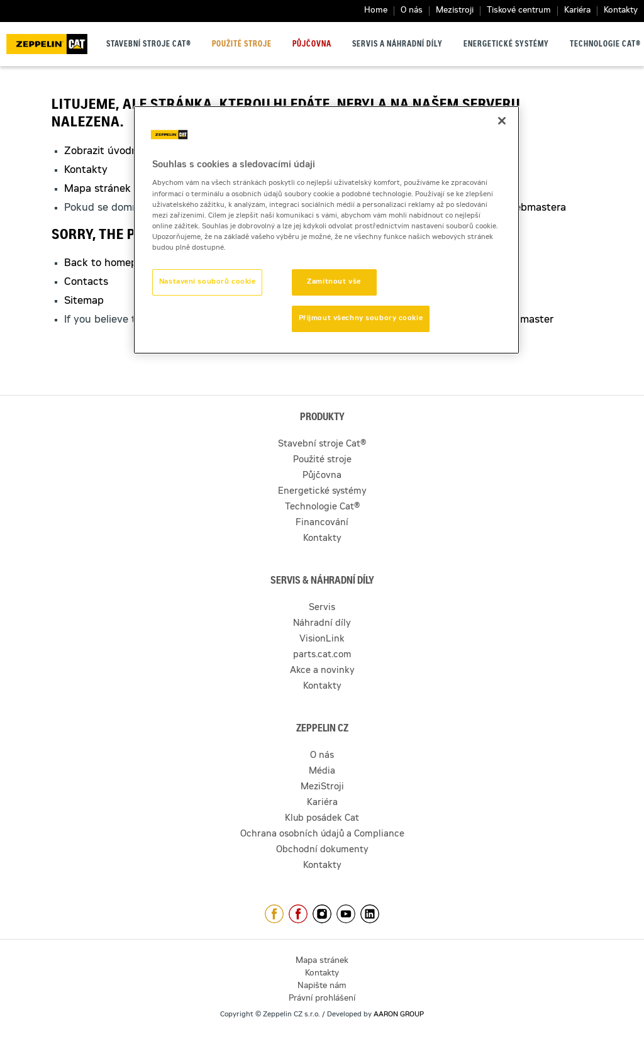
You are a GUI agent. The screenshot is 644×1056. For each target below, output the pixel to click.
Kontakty (621, 11)
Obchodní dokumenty (322, 850)
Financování (322, 523)
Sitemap (84, 301)
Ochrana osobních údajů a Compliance (322, 834)
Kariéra (577, 11)
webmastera (536, 208)
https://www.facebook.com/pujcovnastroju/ (298, 913)
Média (322, 771)
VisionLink (322, 639)
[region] (326, 230)
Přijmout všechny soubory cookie (361, 318)
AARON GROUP (399, 1014)
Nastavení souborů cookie (207, 282)
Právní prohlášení (322, 999)
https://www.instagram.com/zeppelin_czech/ (322, 913)
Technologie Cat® (605, 44)
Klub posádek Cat (322, 818)
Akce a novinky (322, 671)
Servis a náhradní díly (397, 44)
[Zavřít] (502, 121)
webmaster (527, 320)
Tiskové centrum (519, 11)
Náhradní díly (322, 624)
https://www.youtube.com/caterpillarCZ (345, 913)
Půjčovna (311, 44)
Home (375, 11)
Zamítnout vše (333, 282)
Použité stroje (242, 44)
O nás (412, 11)
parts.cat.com (322, 655)
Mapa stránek (97, 189)
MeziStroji (322, 787)
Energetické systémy (506, 44)
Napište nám (322, 986)
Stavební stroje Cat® (148, 44)
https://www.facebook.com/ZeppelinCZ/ (274, 913)
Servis (322, 608)
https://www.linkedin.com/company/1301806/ (369, 913)
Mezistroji (455, 11)
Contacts (86, 282)
